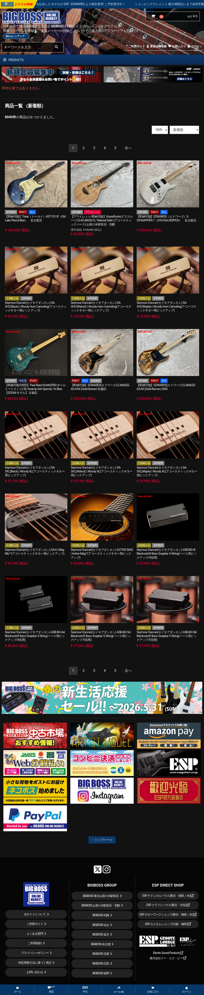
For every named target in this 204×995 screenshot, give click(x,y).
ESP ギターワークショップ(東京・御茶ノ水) (168, 914)
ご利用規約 (35, 943)
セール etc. (119, 989)
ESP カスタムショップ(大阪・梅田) (168, 924)
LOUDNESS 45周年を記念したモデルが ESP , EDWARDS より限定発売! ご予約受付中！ (81, 4)
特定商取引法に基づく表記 (34, 962)
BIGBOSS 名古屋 (100, 944)
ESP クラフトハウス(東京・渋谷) (168, 905)
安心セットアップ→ (15, 36)
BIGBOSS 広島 (100, 963)
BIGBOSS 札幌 (100, 915)
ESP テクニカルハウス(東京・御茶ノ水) (168, 895)
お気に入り (177, 46)
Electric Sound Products (168, 953)
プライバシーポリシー (35, 953)
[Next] (128, 148)
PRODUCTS (13, 60)
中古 (85, 989)
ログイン (194, 46)
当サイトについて (35, 914)
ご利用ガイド (135, 46)
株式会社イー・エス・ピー (168, 958)
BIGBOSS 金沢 (100, 934)
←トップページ (102, 839)
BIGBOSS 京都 (100, 953)
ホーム (17, 990)
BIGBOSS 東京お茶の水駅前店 (101, 896)
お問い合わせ (35, 972)
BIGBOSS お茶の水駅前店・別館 (101, 905)
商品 (51, 989)
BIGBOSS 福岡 (100, 973)
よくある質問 (35, 933)
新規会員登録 (156, 46)
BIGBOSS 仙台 (100, 925)
